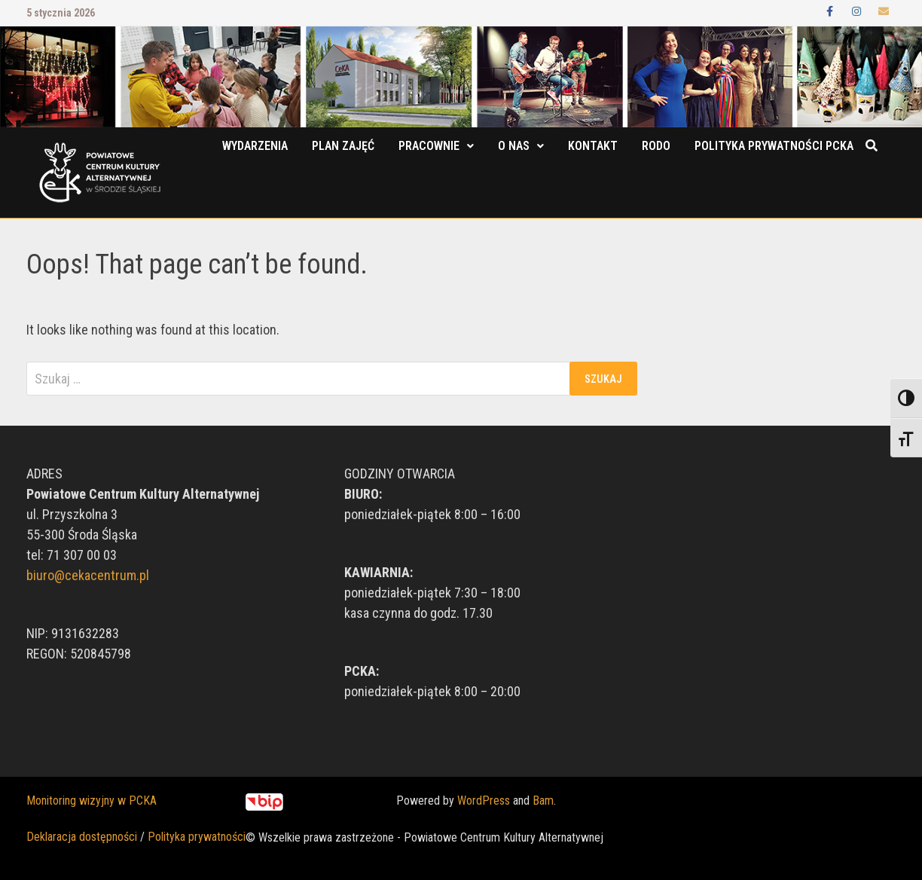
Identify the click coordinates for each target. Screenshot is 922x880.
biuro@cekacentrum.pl (87, 575)
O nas (514, 146)
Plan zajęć (343, 146)
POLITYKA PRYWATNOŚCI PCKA (774, 146)
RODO (656, 146)
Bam (543, 800)
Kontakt (593, 146)
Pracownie (428, 146)
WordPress (483, 800)
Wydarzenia (255, 146)
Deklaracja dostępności (81, 837)
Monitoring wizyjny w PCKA (91, 800)
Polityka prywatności (197, 837)
